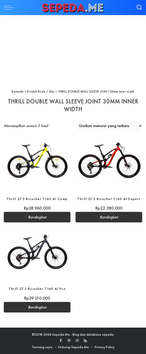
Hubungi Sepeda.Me (73, 347)
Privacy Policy (105, 347)
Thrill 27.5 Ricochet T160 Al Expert (108, 198)
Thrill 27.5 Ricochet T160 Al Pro (37, 288)
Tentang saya (42, 347)
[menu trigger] (10, 7)
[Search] (139, 7)
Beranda (17, 91)
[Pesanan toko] (109, 126)
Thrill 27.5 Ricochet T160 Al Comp (37, 198)
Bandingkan (37, 217)
